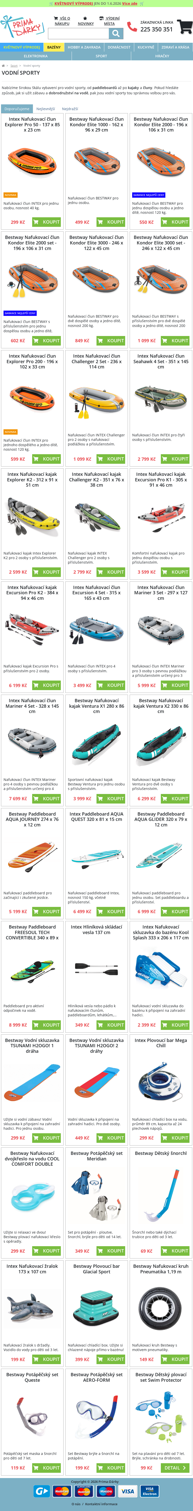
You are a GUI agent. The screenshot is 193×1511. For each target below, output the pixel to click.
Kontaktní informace (101, 1504)
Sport (14, 65)
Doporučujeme (17, 108)
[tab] (185, 26)
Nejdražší (70, 108)
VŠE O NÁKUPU (62, 21)
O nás (76, 1504)
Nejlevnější (45, 108)
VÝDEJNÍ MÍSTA (109, 21)
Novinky (86, 21)
